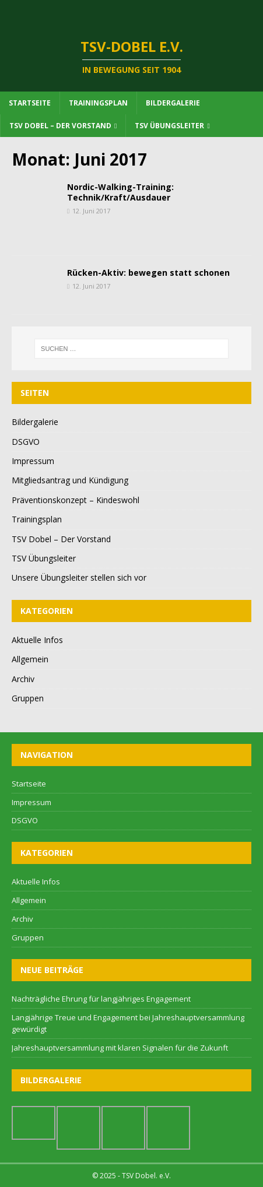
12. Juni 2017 (91, 210)
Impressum (33, 460)
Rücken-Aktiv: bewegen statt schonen (148, 272)
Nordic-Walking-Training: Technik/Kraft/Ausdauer (120, 192)
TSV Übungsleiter (169, 126)
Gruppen (28, 698)
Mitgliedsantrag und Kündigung (70, 480)
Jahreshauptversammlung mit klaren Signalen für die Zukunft (120, 1047)
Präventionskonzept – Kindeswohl (75, 499)
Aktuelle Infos (37, 639)
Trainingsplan (98, 103)
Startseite (30, 103)
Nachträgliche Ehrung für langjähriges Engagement (101, 998)
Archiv (23, 678)
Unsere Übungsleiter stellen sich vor (79, 577)
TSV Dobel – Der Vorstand (60, 126)
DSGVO (26, 441)
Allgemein (30, 659)
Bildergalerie (173, 103)
